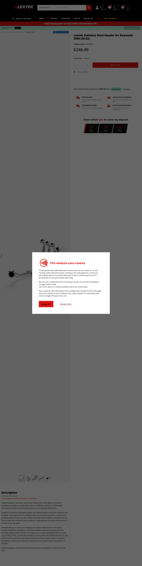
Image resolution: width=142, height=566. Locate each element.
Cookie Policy (82, 287)
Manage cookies (65, 304)
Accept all (46, 304)
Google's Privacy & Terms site (56, 296)
